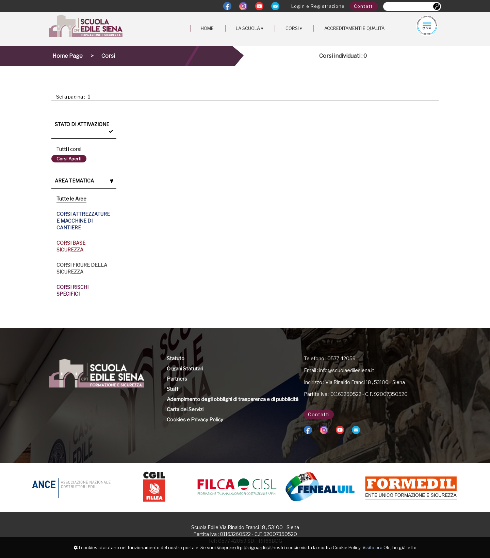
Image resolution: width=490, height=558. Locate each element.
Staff (172, 389)
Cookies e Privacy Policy (195, 420)
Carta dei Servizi (185, 409)
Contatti (364, 6)
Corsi (108, 56)
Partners (177, 379)
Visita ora (372, 547)
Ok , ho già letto (399, 547)
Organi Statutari (185, 369)
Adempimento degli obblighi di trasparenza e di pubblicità (232, 399)
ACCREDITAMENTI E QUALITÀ (354, 28)
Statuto (175, 358)
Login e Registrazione (318, 6)
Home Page (67, 56)
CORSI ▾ (293, 28)
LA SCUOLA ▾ (249, 28)
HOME (207, 28)
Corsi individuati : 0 (343, 56)
